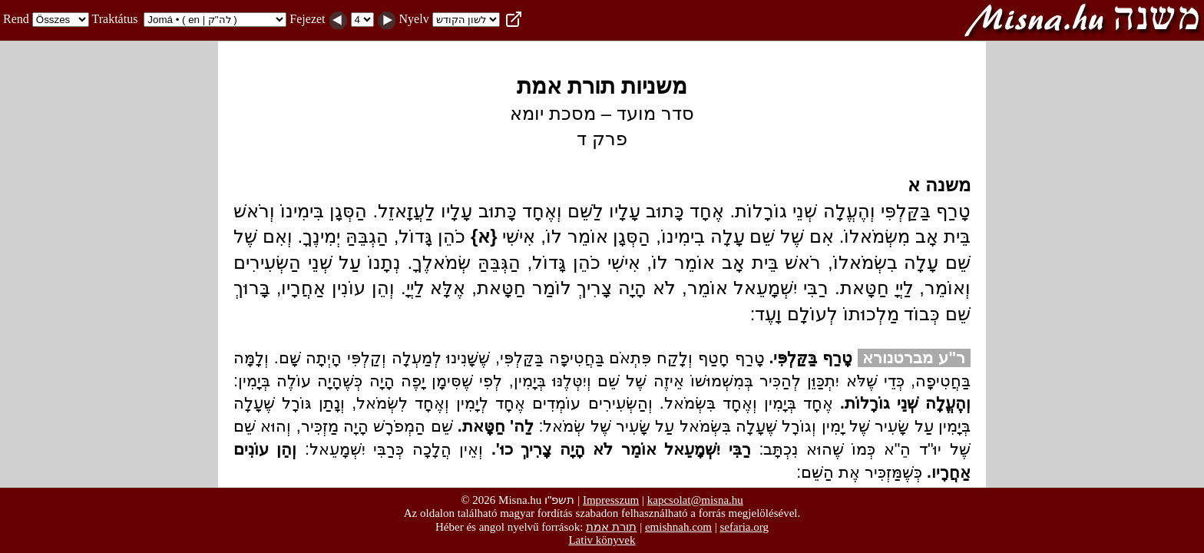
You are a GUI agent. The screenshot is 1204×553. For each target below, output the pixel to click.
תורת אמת (611, 526)
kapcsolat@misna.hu (695, 500)
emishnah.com (678, 527)
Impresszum (611, 500)
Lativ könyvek (601, 540)
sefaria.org (744, 527)
